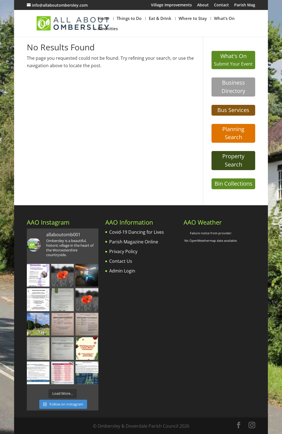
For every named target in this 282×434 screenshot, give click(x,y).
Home (103, 18)
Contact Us (120, 261)
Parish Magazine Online (133, 242)
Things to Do (129, 18)
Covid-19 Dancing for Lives (136, 232)
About (203, 5)
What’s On (224, 18)
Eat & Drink (160, 18)
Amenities (108, 29)
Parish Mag (244, 5)
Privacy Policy (123, 251)
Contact (221, 5)
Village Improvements (171, 5)
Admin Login (122, 271)
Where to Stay (193, 18)
